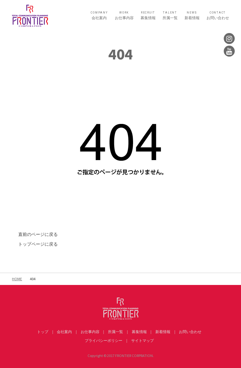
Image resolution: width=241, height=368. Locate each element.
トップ (42, 331)
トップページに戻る (38, 244)
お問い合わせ (217, 15)
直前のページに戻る (38, 234)
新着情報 (192, 15)
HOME (17, 278)
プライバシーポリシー (103, 340)
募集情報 (148, 15)
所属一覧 (170, 15)
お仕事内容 (124, 15)
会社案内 (99, 15)
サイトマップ (142, 340)
